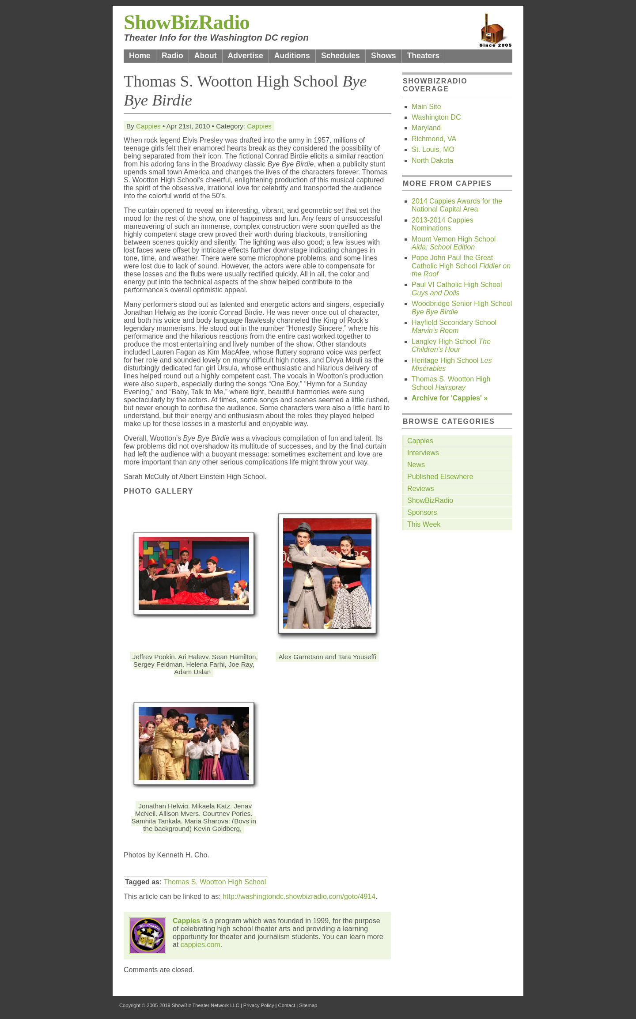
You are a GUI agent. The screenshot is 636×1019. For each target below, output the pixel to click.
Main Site (426, 106)
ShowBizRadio (187, 22)
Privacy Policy (258, 1005)
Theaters (423, 55)
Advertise (245, 55)
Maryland (426, 128)
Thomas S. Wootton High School (214, 882)
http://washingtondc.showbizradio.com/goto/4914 (299, 896)
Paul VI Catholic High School (457, 288)
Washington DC (436, 117)
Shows (383, 55)
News (416, 464)
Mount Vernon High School (454, 243)
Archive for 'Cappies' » (450, 398)
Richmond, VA (434, 139)
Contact (286, 1005)
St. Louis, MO (433, 149)
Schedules (340, 55)
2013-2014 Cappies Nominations (442, 224)
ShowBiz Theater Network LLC (205, 1005)
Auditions (292, 55)
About (205, 55)
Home (140, 55)
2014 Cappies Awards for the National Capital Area (457, 205)
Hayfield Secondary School (454, 326)
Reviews (420, 488)
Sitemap (308, 1005)
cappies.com (200, 944)
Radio (172, 55)
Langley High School (451, 345)
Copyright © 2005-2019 (144, 1005)
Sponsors (422, 512)
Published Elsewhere (440, 476)
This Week (423, 524)
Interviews (423, 453)
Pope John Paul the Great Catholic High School (461, 266)
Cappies (148, 126)
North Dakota (432, 160)
